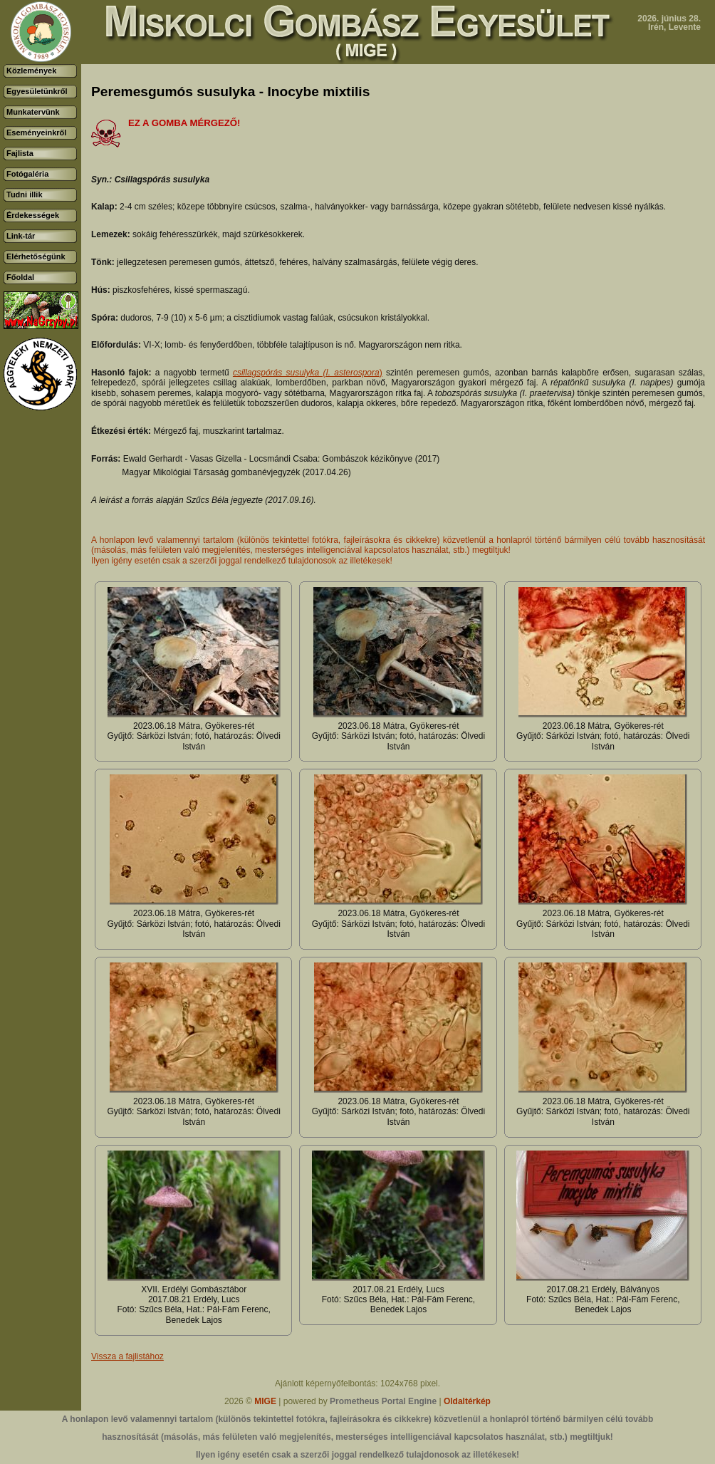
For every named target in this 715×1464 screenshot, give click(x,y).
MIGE (265, 1401)
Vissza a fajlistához (127, 1356)
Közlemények (31, 70)
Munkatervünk (33, 112)
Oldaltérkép (467, 1401)
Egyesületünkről (37, 91)
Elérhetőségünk (36, 256)
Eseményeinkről (36, 132)
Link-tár (20, 236)
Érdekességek (32, 215)
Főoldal (20, 277)
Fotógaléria (27, 174)
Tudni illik (24, 194)
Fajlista (19, 153)
